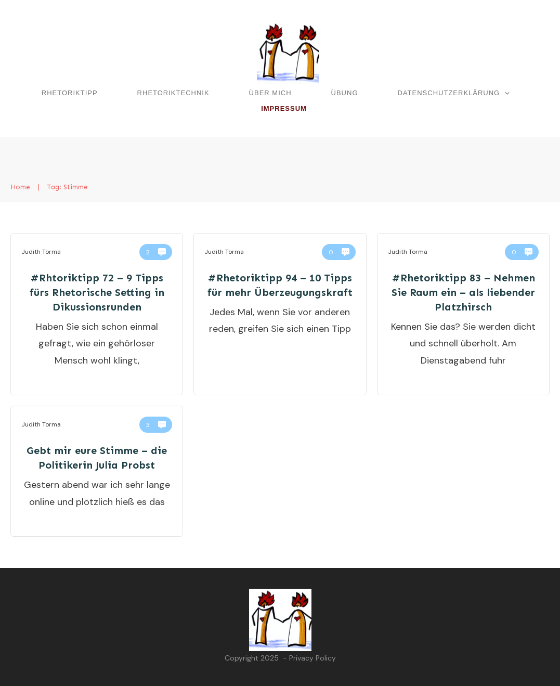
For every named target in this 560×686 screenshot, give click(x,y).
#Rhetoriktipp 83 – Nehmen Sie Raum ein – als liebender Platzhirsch (463, 292)
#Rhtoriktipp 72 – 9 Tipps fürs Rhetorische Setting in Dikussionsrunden (97, 292)
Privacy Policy (312, 658)
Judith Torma (41, 252)
